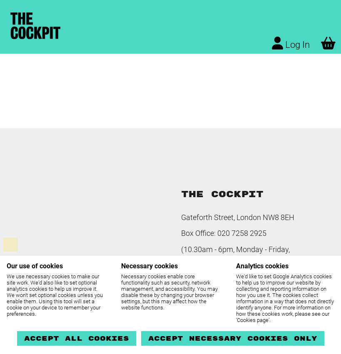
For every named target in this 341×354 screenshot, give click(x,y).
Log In (291, 43)
